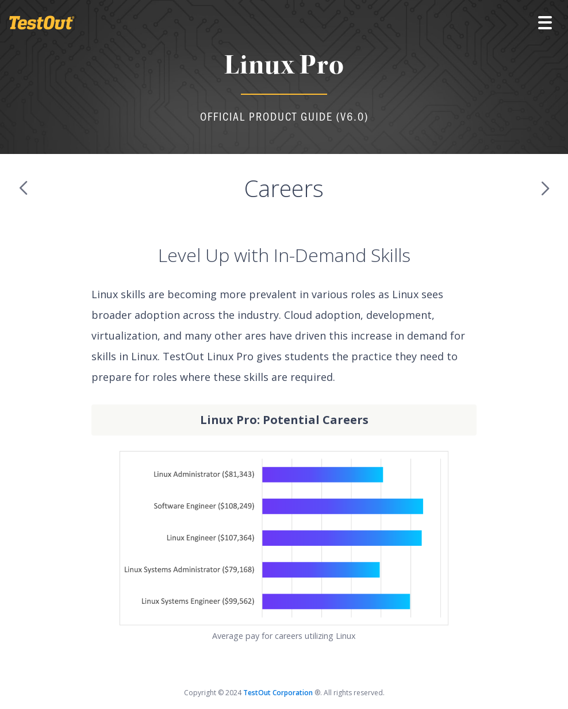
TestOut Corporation (278, 693)
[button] (545, 23)
